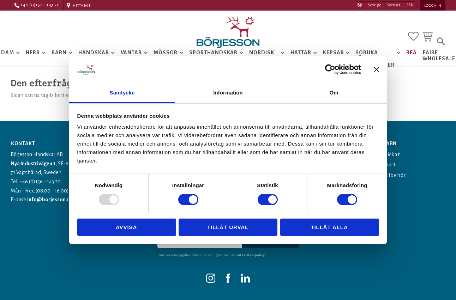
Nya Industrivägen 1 (33, 163)
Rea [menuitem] (411, 52)
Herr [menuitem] (33, 52)
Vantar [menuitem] (131, 52)
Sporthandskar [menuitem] (213, 52)
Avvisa (126, 227)
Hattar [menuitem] (300, 52)
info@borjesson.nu (50, 199)
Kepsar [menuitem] (333, 52)
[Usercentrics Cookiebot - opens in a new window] (330, 69)
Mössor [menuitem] (166, 52)
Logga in (433, 5)
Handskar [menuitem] (93, 52)
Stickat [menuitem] (391, 154)
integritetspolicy (251, 255)
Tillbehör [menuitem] (394, 175)
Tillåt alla (329, 227)
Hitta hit (81, 5)
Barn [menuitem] (59, 52)
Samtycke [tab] (122, 93)
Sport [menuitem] (389, 164)
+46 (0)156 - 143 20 (40, 5)
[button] (413, 36)
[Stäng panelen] (376, 69)
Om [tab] (333, 93)
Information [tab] (228, 93)
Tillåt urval (227, 227)
